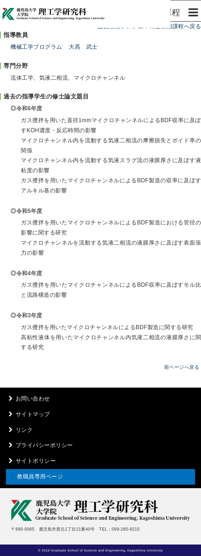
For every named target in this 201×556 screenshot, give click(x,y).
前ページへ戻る (182, 367)
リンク (24, 430)
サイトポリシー (36, 461)
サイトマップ (33, 414)
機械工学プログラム (36, 47)
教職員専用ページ (40, 476)
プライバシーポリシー (44, 445)
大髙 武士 (83, 47)
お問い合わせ (33, 399)
